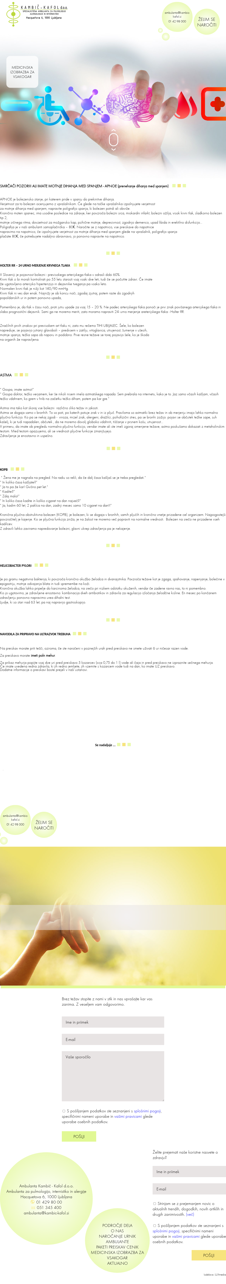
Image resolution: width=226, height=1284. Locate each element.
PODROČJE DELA (117, 1225)
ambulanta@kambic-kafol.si (177, 14)
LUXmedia (220, 1274)
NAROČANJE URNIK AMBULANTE (117, 1238)
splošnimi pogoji (147, 1110)
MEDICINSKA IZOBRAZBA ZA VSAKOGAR (22, 72)
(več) (190, 1214)
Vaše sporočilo (113, 1076)
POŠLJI (79, 1136)
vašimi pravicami (128, 1116)
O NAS (117, 1230)
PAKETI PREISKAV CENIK (117, 1247)
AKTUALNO (117, 1263)
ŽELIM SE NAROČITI (206, 22)
